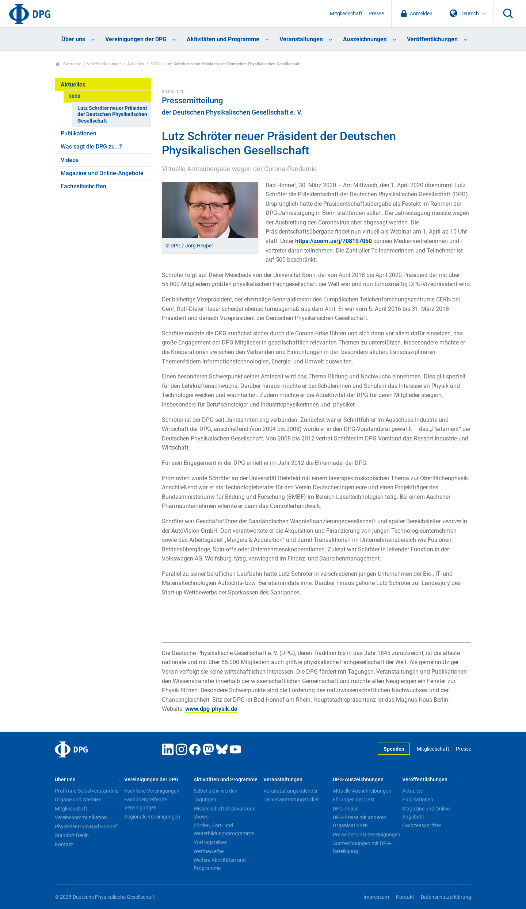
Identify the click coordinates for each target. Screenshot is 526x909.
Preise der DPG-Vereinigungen (366, 834)
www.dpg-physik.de (211, 708)
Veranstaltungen (301, 39)
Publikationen (78, 133)
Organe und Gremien (78, 799)
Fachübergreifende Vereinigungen (145, 803)
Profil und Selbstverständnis (86, 791)
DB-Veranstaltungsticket (291, 799)
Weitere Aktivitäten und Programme (220, 864)
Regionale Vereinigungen (152, 817)
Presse (376, 14)
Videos (70, 160)
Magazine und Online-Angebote (102, 173)
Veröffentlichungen (432, 39)
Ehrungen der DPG (353, 799)
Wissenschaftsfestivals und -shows (226, 813)
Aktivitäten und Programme (223, 39)
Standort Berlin (72, 835)
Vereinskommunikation (81, 817)
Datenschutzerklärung (446, 897)
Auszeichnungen (365, 39)
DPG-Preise (345, 809)
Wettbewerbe (209, 851)
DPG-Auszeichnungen (358, 780)
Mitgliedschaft (346, 14)
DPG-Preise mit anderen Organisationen (359, 821)
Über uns (73, 39)
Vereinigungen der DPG (136, 39)
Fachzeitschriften (83, 186)
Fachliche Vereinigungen (151, 791)
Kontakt (64, 844)
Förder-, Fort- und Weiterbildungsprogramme (224, 829)
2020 (154, 64)
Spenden (394, 749)
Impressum (376, 897)
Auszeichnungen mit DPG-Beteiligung (362, 847)
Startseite (68, 64)
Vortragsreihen (211, 842)
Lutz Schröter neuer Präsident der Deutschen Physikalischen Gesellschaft (112, 114)
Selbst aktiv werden (215, 791)
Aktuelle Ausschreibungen (362, 791)
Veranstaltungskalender (290, 791)
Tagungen (205, 799)
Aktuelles (135, 64)
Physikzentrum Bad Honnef (86, 826)
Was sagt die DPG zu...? (91, 146)
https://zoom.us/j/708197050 (333, 241)
